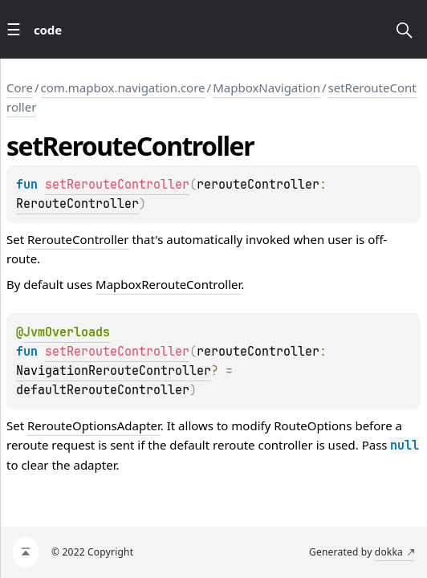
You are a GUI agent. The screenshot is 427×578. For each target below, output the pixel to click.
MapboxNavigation (266, 87)
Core (19, 87)
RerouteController (77, 204)
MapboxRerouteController (168, 284)
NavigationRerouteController (113, 371)
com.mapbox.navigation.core (123, 87)
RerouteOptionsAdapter (94, 425)
